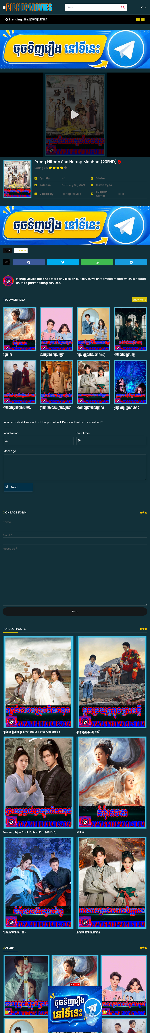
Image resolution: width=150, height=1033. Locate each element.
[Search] (92, 7)
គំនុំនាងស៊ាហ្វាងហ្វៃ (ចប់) (14, 932)
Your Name (11, 433)
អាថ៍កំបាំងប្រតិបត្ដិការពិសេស (17, 408)
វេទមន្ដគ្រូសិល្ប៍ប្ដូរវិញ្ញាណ (35, 19)
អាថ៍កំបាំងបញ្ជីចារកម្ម (124, 355)
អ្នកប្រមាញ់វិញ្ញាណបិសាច (126, 408)
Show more (139, 299)
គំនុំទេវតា (7, 355)
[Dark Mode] (143, 7)
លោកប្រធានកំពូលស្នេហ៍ (52, 355)
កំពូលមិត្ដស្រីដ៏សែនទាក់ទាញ (91, 355)
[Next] (143, 19)
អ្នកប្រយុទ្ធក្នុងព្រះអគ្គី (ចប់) (88, 732)
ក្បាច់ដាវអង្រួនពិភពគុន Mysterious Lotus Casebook (31, 732)
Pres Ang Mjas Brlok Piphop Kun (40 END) (30, 832)
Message (10, 451)
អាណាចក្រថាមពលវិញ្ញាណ (90, 408)
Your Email (83, 433)
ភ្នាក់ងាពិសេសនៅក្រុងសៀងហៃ (55, 408)
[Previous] (138, 19)
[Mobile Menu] (4, 7)
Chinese (21, 250)
